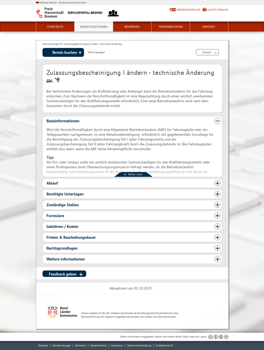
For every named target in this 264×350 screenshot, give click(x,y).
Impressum (117, 345)
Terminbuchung (171, 27)
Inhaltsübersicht (164, 345)
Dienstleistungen (93, 27)
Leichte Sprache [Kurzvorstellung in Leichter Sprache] (217, 9)
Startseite (55, 27)
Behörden (132, 27)
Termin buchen (64, 52)
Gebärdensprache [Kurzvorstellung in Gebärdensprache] (188, 9)
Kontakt (209, 27)
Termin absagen (96, 52)
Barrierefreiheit (98, 345)
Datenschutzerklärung (139, 345)
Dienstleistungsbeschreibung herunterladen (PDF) (221, 53)
